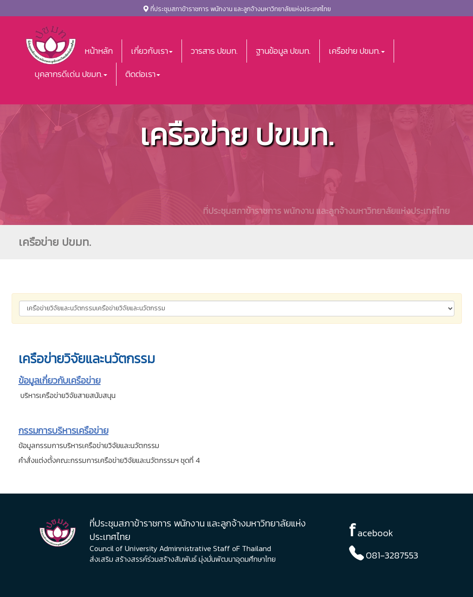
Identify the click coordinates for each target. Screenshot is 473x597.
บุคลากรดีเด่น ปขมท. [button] (70, 74)
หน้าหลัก (98, 51)
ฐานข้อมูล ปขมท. (283, 51)
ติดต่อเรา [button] (142, 74)
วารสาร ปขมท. (214, 51)
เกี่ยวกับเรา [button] (152, 51)
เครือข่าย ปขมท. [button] (357, 51)
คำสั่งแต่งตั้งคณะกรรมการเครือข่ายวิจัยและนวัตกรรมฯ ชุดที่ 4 (109, 460)
